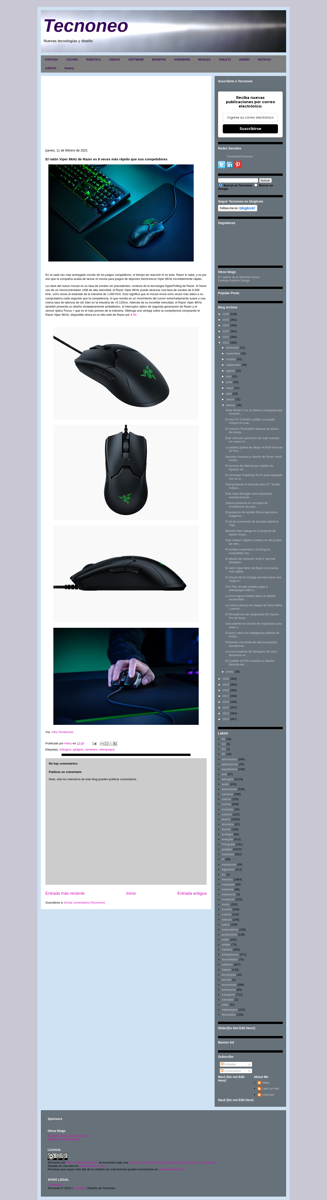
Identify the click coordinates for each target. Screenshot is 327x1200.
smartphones (230, 954)
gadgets (78, 749)
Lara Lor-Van (270, 1088)
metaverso (228, 894)
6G (223, 749)
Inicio (131, 893)
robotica (227, 949)
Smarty (69, 68)
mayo (229, 388)
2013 (226, 719)
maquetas (228, 884)
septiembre (233, 365)
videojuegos (107, 749)
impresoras (229, 864)
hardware (91, 749)
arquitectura (229, 769)
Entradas (228, 1064)
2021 (226, 342)
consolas (227, 809)
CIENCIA (114, 59)
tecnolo (226, 979)
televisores (229, 989)
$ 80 (133, 314)
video (225, 1004)
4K (223, 739)
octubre (231, 359)
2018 (226, 690)
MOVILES (204, 59)
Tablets (226, 969)
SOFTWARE (136, 59)
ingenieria (228, 869)
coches (226, 804)
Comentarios (231, 1071)
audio (225, 784)
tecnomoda (229, 984)
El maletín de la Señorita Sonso (238, 277)
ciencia (226, 799)
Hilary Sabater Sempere (82, 1162)
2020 (226, 678)
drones (226, 829)
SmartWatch (230, 959)
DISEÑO (244, 59)
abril (229, 393)
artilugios (65, 749)
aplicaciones (230, 764)
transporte (228, 994)
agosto (230, 370)
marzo (230, 399)
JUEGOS (50, 68)
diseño (226, 819)
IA (223, 859)
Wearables (229, 1014)
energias (227, 839)
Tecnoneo (85, 25)
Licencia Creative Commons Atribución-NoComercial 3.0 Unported (172, 1162)
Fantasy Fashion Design (234, 280)
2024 (226, 325)
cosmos (227, 814)
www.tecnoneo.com (92, 1166)
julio (228, 376)
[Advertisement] (126, 114)
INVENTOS (159, 59)
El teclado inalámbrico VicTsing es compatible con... (247, 551)
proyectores (229, 934)
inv (223, 874)
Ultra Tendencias (63, 732)
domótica (228, 824)
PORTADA (51, 59)
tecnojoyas (229, 974)
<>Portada (55, 1184)
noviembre (233, 353)
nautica (226, 914)
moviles (227, 909)
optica (226, 924)
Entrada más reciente (65, 893)
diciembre (232, 347)
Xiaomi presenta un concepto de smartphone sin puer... (246, 504)
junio (229, 382)
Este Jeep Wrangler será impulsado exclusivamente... (248, 495)
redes (225, 939)
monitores (228, 899)
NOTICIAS (264, 59)
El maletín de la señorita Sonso (68, 1136)
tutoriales (228, 999)
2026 (226, 314)
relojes (226, 944)
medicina (227, 889)
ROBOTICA (93, 59)
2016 (226, 702)
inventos (227, 879)
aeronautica (229, 759)
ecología (227, 834)
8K (223, 754)
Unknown (268, 1094)
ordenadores (230, 929)
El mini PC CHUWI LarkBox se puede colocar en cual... (250, 421)
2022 (226, 337)
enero (230, 671)
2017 (226, 696)
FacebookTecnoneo (240, 156)
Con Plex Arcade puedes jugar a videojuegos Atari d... (246, 588)
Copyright (79, 1188)
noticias (227, 919)
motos (226, 904)
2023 (226, 331)
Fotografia (228, 844)
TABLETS (225, 59)
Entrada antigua (192, 893)
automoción (229, 789)
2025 (226, 319)
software (227, 964)
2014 (226, 713)
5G (223, 744)
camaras (227, 794)
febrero (230, 405)
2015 (226, 707)
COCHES (72, 59)
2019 (226, 684)
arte (224, 774)
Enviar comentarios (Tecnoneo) (84, 902)
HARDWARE (182, 59)
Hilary (266, 1082)
